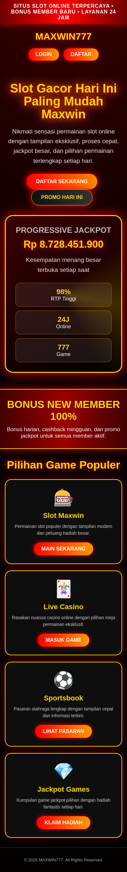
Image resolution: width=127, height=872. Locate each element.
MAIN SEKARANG (64, 548)
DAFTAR (81, 54)
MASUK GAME (63, 640)
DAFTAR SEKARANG (62, 181)
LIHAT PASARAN (63, 731)
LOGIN (43, 54)
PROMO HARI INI (62, 197)
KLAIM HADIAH (63, 822)
